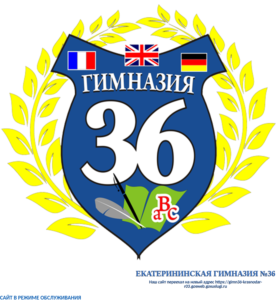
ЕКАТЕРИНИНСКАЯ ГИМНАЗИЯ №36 (205, 273)
